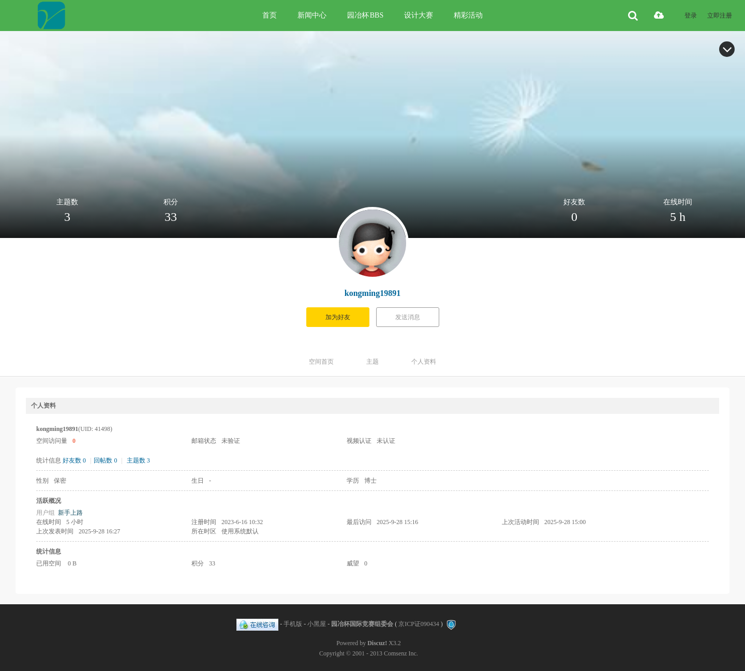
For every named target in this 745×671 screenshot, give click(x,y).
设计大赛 (418, 15)
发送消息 (407, 317)
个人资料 (423, 361)
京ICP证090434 (418, 624)
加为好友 (337, 317)
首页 (269, 15)
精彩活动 (468, 15)
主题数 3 (138, 460)
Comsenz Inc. (401, 653)
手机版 (293, 624)
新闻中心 (311, 15)
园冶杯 (365, 15)
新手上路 (70, 512)
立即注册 (719, 15)
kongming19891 (372, 293)
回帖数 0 (105, 460)
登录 (690, 15)
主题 (372, 361)
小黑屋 (316, 624)
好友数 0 (74, 460)
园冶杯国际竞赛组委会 (362, 624)
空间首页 (321, 361)
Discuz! (377, 643)
